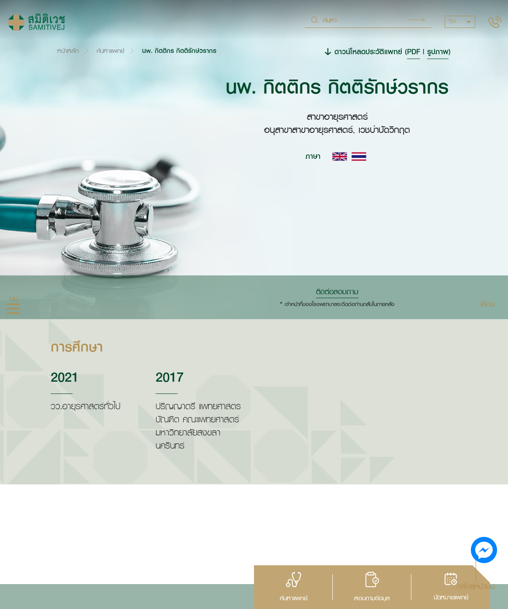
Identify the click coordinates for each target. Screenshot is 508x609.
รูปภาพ (438, 51)
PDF (413, 51)
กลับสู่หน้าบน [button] (476, 586)
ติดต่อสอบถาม (337, 291)
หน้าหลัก (68, 50)
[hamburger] (13, 309)
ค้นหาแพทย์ (110, 50)
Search (416, 20)
